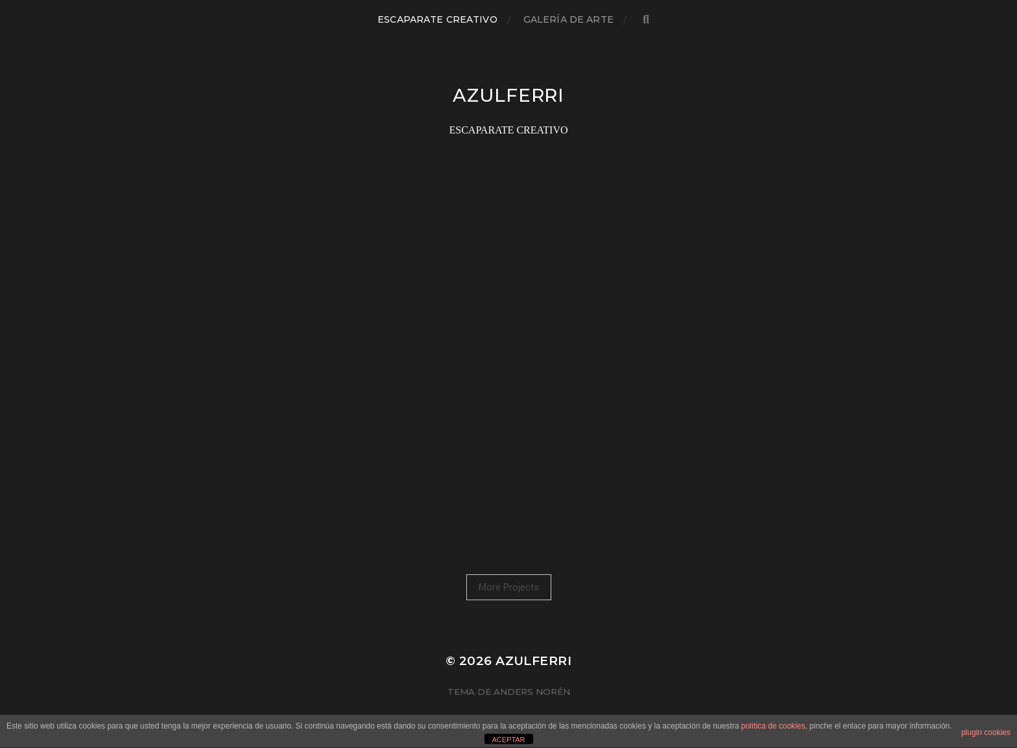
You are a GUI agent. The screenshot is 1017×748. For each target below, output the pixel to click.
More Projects (509, 587)
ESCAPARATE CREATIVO (437, 19)
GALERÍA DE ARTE (568, 19)
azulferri (508, 95)
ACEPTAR (508, 739)
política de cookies (773, 725)
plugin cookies (986, 732)
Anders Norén (532, 691)
